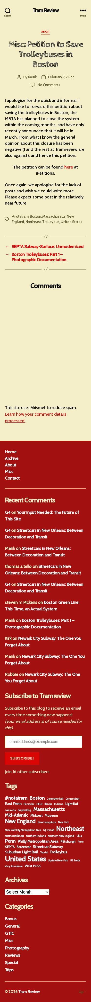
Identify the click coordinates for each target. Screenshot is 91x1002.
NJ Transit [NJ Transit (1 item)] (48, 830)
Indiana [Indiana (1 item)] (58, 804)
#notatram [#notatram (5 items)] (16, 798)
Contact (12, 478)
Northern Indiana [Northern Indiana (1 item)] (36, 836)
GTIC (9, 933)
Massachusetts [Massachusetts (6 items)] (49, 809)
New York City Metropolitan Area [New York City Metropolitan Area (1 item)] (23, 830)
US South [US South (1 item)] (75, 860)
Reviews (12, 955)
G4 (7, 512)
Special (11, 962)
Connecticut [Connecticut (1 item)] (72, 798)
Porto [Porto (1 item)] (80, 841)
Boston (35, 216)
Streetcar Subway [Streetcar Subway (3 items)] (48, 846)
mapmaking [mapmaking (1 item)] (24, 810)
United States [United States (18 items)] (25, 859)
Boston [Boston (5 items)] (36, 798)
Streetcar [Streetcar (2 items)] (24, 847)
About (10, 465)
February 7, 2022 (61, 77)
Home (10, 452)
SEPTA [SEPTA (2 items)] (10, 847)
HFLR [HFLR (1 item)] (39, 804)
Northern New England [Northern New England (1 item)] (61, 836)
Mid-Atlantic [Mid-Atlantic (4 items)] (16, 815)
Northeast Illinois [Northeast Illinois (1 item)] (14, 836)
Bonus (11, 918)
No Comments (49, 85)
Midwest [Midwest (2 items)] (36, 815)
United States (71, 222)
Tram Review (45, 10)
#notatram (20, 216)
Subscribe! (22, 758)
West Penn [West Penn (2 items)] (33, 866)
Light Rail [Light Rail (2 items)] (71, 804)
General (12, 926)
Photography (17, 948)
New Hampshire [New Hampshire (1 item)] (47, 822)
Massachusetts (54, 216)
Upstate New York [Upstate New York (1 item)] (58, 860)
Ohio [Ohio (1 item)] (79, 836)
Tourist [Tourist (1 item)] (44, 852)
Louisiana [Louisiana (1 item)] (10, 810)
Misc (45, 32)
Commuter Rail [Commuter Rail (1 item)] (55, 798)
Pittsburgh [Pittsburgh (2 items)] (67, 841)
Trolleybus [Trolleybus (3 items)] (58, 852)
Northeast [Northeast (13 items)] (70, 829)
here (68, 167)
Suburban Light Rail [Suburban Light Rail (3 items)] (21, 852)
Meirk (32, 77)
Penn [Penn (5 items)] (10, 841)
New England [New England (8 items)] (20, 821)
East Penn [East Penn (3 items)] (13, 803)
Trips (9, 970)
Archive (11, 458)
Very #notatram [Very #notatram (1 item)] (14, 866)
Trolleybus (50, 222)
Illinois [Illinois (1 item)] (48, 804)
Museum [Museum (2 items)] (51, 815)
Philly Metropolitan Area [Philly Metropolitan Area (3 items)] (38, 841)
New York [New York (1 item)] (63, 822)
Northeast (33, 222)
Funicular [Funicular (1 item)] (29, 804)
